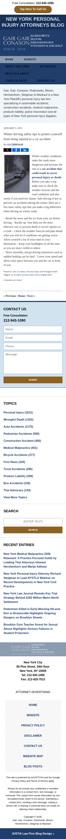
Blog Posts (33, 766)
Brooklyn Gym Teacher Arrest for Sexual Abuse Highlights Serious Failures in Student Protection (31, 629)
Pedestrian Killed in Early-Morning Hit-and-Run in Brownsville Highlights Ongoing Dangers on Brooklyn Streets (32, 613)
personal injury (28, 275)
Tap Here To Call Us (33, 9)
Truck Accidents (18, 469)
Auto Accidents (18, 271)
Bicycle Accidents (19, 454)
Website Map (33, 756)
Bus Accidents (17, 483)
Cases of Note (16, 80)
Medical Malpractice (20, 447)
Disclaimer (33, 735)
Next (31, 295)
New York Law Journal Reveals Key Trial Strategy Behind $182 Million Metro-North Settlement (31, 597)
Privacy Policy (33, 725)
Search (33, 530)
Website (30, 59)
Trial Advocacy (17, 490)
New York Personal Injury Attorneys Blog (33, 43)
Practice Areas (17, 73)
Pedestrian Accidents (21, 433)
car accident (16, 275)
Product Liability (18, 476)
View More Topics (15, 497)
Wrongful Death (50, 271)
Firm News (14, 461)
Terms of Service (39, 781)
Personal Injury (32, 271)
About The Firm (17, 66)
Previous (10, 295)
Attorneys (47, 66)
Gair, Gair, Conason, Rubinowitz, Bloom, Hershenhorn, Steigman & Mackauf (33, 822)
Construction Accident (22, 440)
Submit (33, 380)
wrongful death (45, 275)
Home (9, 59)
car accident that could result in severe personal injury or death (47, 173)
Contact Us (46, 80)
